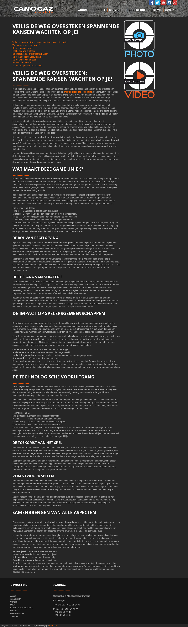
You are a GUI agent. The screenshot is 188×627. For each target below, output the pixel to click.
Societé (100, 10)
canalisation (15, 599)
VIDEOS (14, 616)
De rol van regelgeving (22, 48)
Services (117, 10)
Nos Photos (133, 40)
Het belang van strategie (23, 51)
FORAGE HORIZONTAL (21, 607)
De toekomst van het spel (24, 60)
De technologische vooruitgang (26, 57)
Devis (157, 10)
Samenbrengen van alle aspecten (27, 65)
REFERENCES (139, 10)
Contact (171, 10)
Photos (13, 610)
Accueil (84, 10)
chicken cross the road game (78, 92)
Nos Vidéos (135, 81)
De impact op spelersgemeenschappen (30, 54)
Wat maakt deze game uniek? (26, 45)
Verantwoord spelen (21, 63)
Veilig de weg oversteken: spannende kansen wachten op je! (40, 42)
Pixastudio (53, 626)
